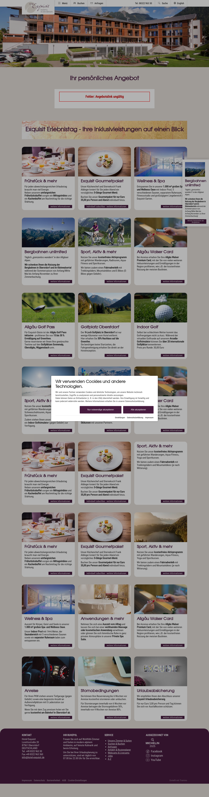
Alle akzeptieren (138, 409)
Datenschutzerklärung (135, 417)
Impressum (149, 417)
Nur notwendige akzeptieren (100, 409)
